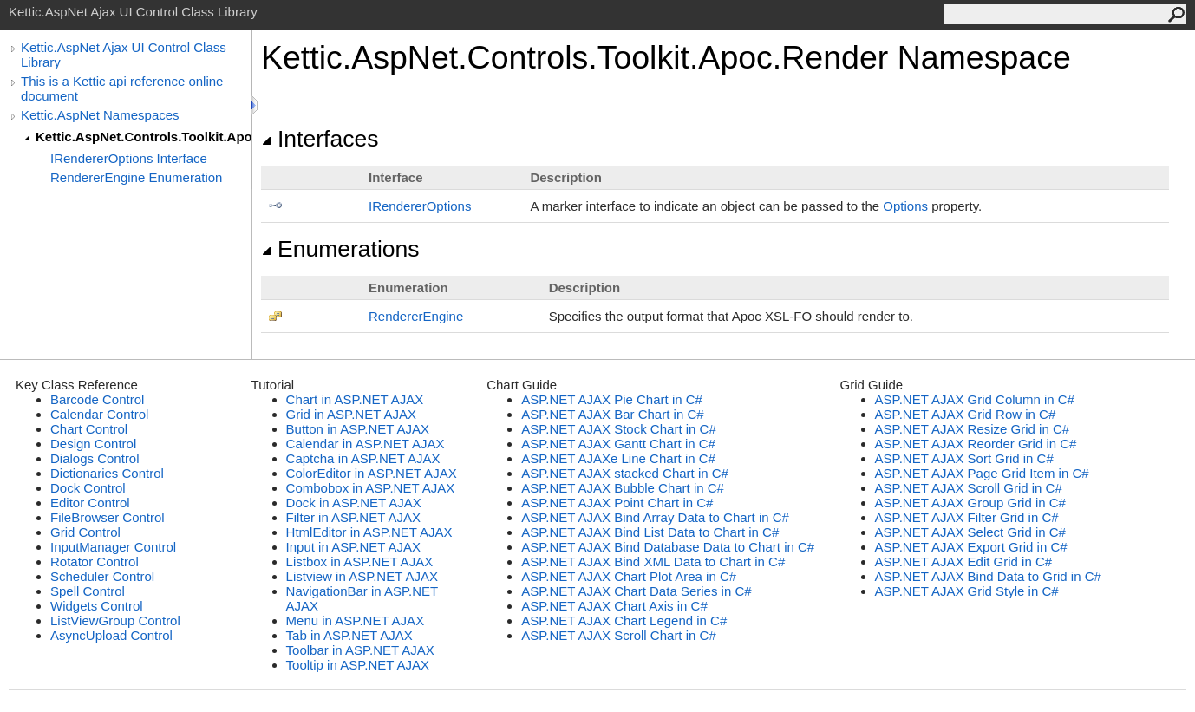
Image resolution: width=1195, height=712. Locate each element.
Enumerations (340, 249)
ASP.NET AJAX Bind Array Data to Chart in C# (655, 517)
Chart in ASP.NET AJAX (355, 399)
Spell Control (87, 591)
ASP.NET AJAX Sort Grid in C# (964, 458)
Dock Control (88, 487)
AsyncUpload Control (111, 635)
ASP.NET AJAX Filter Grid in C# (967, 517)
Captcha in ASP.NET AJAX (363, 458)
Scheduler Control (102, 576)
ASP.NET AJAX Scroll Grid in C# (968, 487)
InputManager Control (113, 546)
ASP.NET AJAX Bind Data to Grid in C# (988, 576)
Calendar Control (99, 414)
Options (905, 206)
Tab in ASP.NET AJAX (349, 635)
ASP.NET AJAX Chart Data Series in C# (636, 591)
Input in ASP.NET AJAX (353, 546)
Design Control (93, 443)
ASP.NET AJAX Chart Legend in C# (624, 620)
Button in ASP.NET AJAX (357, 428)
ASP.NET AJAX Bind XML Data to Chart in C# (653, 561)
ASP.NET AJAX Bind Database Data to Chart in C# (667, 546)
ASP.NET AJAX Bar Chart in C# (612, 414)
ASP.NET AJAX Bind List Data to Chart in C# (650, 532)
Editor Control (90, 502)
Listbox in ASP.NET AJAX (360, 561)
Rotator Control (94, 561)
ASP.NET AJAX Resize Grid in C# (972, 428)
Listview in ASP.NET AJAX (362, 576)
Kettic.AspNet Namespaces (100, 115)
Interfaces (319, 139)
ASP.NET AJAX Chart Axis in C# (614, 605)
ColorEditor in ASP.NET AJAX (371, 473)
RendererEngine (416, 316)
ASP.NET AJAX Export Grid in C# (971, 546)
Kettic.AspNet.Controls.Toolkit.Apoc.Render (143, 136)
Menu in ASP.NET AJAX (355, 620)
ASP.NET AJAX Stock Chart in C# (618, 428)
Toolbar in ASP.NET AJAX (360, 650)
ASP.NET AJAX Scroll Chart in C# (618, 635)
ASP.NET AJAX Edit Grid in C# (964, 561)
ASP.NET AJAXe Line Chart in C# (618, 458)
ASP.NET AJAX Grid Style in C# (967, 591)
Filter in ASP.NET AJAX (353, 517)
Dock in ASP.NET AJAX (353, 502)
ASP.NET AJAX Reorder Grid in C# (976, 443)
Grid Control (85, 532)
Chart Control (88, 428)
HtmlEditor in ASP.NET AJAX (369, 532)
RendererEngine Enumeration (136, 177)
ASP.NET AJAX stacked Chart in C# (624, 473)
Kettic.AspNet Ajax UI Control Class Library (123, 54)
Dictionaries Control (107, 473)
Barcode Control (97, 399)
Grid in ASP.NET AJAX (351, 414)
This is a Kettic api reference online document (122, 88)
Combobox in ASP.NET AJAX (370, 487)
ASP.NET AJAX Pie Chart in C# (611, 399)
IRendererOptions (420, 206)
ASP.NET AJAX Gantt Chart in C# (618, 443)
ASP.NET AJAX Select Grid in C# (970, 532)
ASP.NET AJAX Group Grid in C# (970, 502)
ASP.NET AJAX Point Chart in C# (617, 502)
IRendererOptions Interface (128, 158)
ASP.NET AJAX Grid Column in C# (974, 399)
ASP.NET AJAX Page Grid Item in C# (982, 473)
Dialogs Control (95, 458)
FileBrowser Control (107, 517)
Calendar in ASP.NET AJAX (365, 443)
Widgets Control (96, 605)
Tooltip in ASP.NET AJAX (357, 664)
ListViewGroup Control (115, 620)
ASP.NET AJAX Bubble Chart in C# (622, 487)
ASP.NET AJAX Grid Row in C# (965, 414)
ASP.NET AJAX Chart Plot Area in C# (628, 576)
